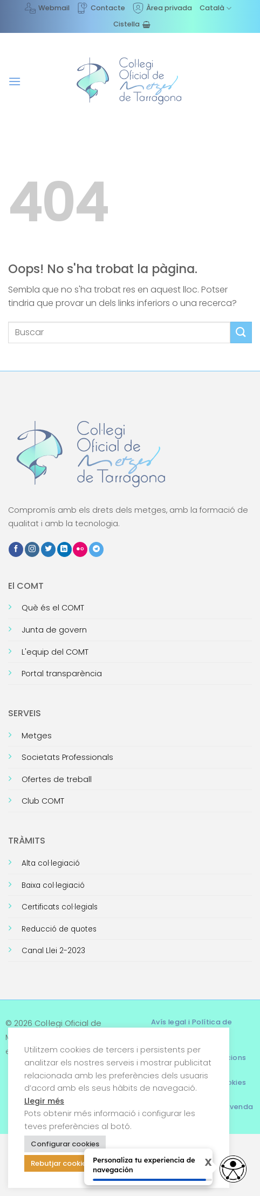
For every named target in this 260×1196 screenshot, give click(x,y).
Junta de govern (54, 629)
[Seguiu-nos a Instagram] (32, 549)
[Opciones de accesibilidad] (233, 1169)
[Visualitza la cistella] (131, 24)
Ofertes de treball (57, 779)
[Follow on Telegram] (96, 549)
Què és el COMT (53, 607)
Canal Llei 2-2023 (53, 951)
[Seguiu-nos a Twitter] (48, 549)
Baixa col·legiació (53, 885)
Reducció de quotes (59, 929)
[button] (14, 81)
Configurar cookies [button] (65, 1144)
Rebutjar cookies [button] (60, 1163)
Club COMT (43, 801)
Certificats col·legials (60, 907)
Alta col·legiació (51, 863)
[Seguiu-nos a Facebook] (16, 549)
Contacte (101, 8)
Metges (37, 735)
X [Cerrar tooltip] (199, 1163)
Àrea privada (162, 8)
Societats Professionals (67, 757)
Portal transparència (62, 673)
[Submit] (241, 332)
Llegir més (44, 1101)
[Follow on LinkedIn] (64, 549)
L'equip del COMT (55, 652)
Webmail (47, 8)
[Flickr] (80, 549)
